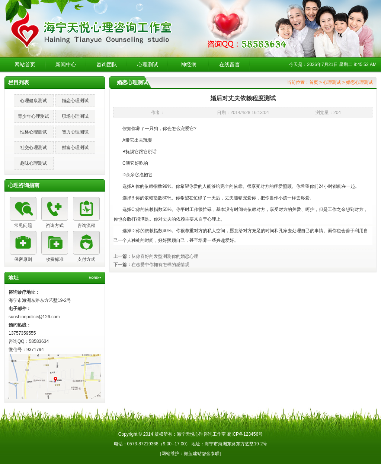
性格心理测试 (33, 132)
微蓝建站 (193, 453)
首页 (313, 82)
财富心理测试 (75, 147)
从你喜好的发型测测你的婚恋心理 (164, 256)
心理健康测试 (33, 100)
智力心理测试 (75, 132)
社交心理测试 (33, 147)
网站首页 (25, 64)
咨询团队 (106, 64)
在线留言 (229, 64)
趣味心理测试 (33, 163)
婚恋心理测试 (75, 100)
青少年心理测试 (33, 116)
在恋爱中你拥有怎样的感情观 (160, 264)
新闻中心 (65, 64)
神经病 (188, 64)
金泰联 (213, 453)
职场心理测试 (75, 116)
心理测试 (147, 64)
